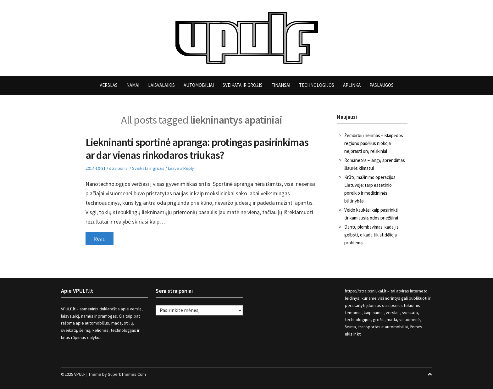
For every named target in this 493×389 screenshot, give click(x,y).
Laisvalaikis (161, 85)
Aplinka (352, 85)
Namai (132, 85)
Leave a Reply (181, 168)
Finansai (280, 85)
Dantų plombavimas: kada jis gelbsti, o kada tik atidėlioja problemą (371, 235)
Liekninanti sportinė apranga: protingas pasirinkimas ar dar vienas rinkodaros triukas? (197, 149)
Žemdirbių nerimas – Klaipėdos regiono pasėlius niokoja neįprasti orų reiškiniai (373, 143)
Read (99, 238)
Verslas (109, 85)
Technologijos (316, 85)
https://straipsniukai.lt (365, 291)
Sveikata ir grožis (243, 85)
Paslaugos (381, 85)
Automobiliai (199, 85)
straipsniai (119, 168)
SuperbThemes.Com (127, 374)
